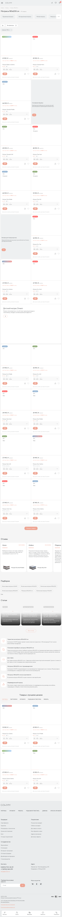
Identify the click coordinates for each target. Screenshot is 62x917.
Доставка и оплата (36, 828)
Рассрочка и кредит (36, 823)
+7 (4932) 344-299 (7, 869)
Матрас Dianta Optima (8, 778)
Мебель (46, 699)
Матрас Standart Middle (8, 109)
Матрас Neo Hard (6, 419)
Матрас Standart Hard (38, 64)
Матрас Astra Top (6, 508)
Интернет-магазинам (7, 850)
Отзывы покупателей (7, 836)
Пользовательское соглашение (8, 904)
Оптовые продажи (6, 853)
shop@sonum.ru (5, 871)
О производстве (5, 859)
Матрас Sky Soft (37, 778)
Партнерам (13, 699)
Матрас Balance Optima (8, 64)
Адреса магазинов (36, 834)
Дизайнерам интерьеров (8, 856)
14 (37, 291)
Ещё (2, 594)
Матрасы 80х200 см (27, 590)
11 (37, 375)
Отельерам (4, 848)
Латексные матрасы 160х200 (29, 586)
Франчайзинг (4, 845)
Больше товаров (31, 528)
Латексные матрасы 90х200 (44, 590)
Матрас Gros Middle (38, 733)
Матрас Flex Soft (37, 199)
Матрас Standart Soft (7, 154)
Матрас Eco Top (37, 244)
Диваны (44, 810)
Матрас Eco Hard (37, 289)
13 (7, 291)
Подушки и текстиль (34, 699)
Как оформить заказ (36, 831)
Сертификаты (4, 823)
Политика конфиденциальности (8, 907)
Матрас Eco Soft (37, 374)
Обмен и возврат (36, 825)
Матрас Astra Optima (38, 508)
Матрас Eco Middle (7, 374)
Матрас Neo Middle (38, 419)
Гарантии (3, 825)
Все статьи (31, 630)
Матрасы (5, 699)
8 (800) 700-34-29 (7, 867)
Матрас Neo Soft (6, 464)
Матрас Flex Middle (7, 199)
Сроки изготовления (6, 831)
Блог (2, 834)
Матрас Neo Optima (38, 464)
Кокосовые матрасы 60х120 (9, 586)
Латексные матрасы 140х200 (10, 590)
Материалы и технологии (8, 828)
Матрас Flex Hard (37, 154)
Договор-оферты (36, 836)
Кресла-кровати (56, 810)
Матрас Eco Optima (7, 289)
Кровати (22, 699)
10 (7, 201)
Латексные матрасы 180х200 (48, 586)
